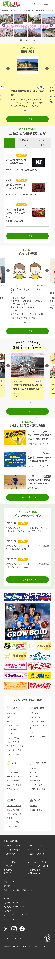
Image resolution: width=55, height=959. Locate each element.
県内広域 (38, 381)
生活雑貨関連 (35, 781)
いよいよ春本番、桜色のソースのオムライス (15, 213)
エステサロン (35, 717)
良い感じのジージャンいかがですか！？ (15, 186)
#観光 (15, 393)
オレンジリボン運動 (38, 850)
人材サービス (9, 882)
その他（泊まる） (37, 810)
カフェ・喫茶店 (13, 738)
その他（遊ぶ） (13, 789)
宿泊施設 (33, 806)
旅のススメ (10, 854)
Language (43, 4)
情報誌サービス (10, 886)
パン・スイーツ (13, 742)
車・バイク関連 (13, 822)
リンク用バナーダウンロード (15, 915)
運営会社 (7, 899)
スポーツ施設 (12, 772)
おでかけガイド (36, 845)
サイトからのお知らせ (38, 866)
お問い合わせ (33, 873)
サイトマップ (9, 919)
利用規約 (7, 911)
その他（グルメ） (14, 754)
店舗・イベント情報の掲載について (18, 890)
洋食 (9, 717)
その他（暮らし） (14, 826)
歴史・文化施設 (13, 781)
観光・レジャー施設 (15, 777)
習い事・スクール (14, 806)
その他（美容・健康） (39, 736)
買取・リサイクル (37, 785)
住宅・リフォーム (14, 814)
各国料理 (10, 734)
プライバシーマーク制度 (13, 938)
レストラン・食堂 (14, 750)
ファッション (35, 768)
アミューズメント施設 (16, 768)
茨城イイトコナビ (13, 846)
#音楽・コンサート (18, 305)
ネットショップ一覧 (37, 862)
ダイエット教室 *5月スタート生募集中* (16, 162)
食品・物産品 (35, 777)
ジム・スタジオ (36, 732)
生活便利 (10, 818)
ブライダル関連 (13, 810)
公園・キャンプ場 (14, 785)
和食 (9, 721)
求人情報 (8, 870)
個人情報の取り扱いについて (15, 907)
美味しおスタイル (37, 854)
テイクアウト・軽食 (15, 746)
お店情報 (8, 866)
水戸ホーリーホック (14, 850)
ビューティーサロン (38, 721)
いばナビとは (34, 870)
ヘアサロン (34, 713)
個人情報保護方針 (11, 903)
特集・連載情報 (11, 841)
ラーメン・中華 (13, 725)
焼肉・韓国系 (12, 730)
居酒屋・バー (12, 713)
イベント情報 (10, 862)
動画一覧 (8, 873)
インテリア (34, 772)
